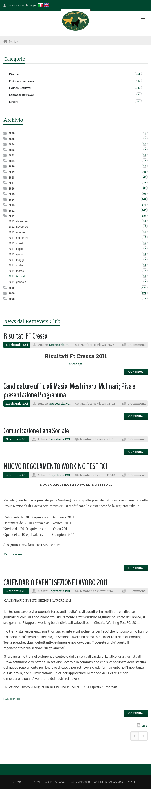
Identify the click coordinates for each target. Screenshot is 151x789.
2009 (12, 293)
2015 (12, 194)
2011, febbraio (17, 276)
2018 (12, 177)
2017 (12, 183)
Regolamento (14, 554)
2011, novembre (18, 226)
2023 (12, 150)
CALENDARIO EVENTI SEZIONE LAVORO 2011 (55, 582)
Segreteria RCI (60, 345)
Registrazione (15, 5)
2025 (12, 139)
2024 (12, 144)
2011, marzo (16, 271)
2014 (12, 199)
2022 (12, 155)
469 (138, 73)
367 (138, 87)
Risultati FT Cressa (25, 336)
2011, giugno (16, 254)
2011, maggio (17, 260)
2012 (12, 210)
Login (32, 5)
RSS (145, 725)
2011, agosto (16, 243)
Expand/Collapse (5, 133)
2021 (12, 161)
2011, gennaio (17, 282)
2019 (12, 172)
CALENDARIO (11, 698)
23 (139, 94)
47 (139, 80)
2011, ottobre (17, 232)
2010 (12, 288)
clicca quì (75, 364)
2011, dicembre (18, 221)
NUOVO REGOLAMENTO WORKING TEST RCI (55, 466)
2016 (12, 188)
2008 (12, 299)
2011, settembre (18, 237)
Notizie (14, 41)
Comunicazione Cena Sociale (36, 430)
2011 (12, 216)
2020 (12, 166)
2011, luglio (16, 249)
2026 (12, 133)
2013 (12, 205)
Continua (135, 371)
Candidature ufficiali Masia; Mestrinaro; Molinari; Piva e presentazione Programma (69, 390)
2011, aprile (16, 265)
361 (138, 101)
